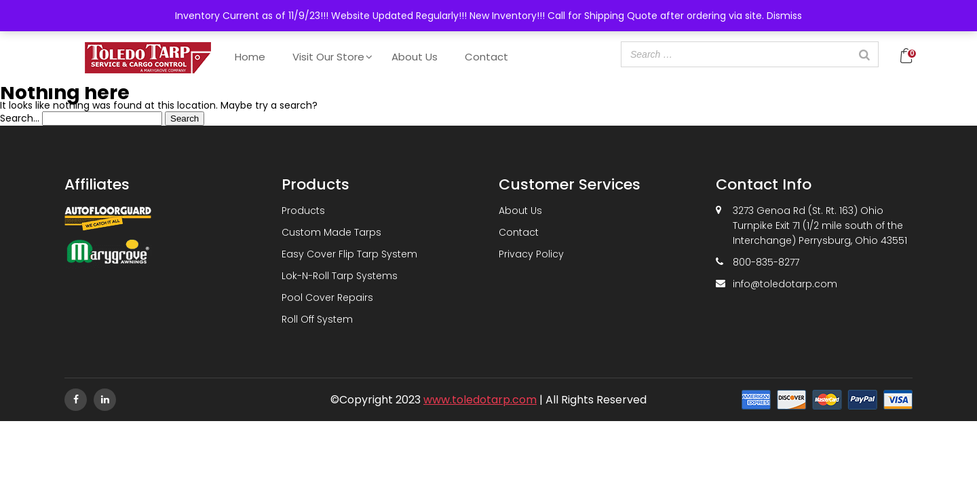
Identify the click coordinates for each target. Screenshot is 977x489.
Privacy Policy (531, 254)
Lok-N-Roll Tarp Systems (340, 276)
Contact (486, 57)
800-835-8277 (766, 262)
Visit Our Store (328, 57)
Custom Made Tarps (331, 232)
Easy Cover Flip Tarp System (349, 254)
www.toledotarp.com (480, 400)
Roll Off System (317, 319)
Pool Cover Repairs (327, 297)
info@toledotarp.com (785, 284)
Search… (19, 118)
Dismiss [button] (784, 15)
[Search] (864, 54)
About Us (414, 57)
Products (303, 210)
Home (250, 57)
